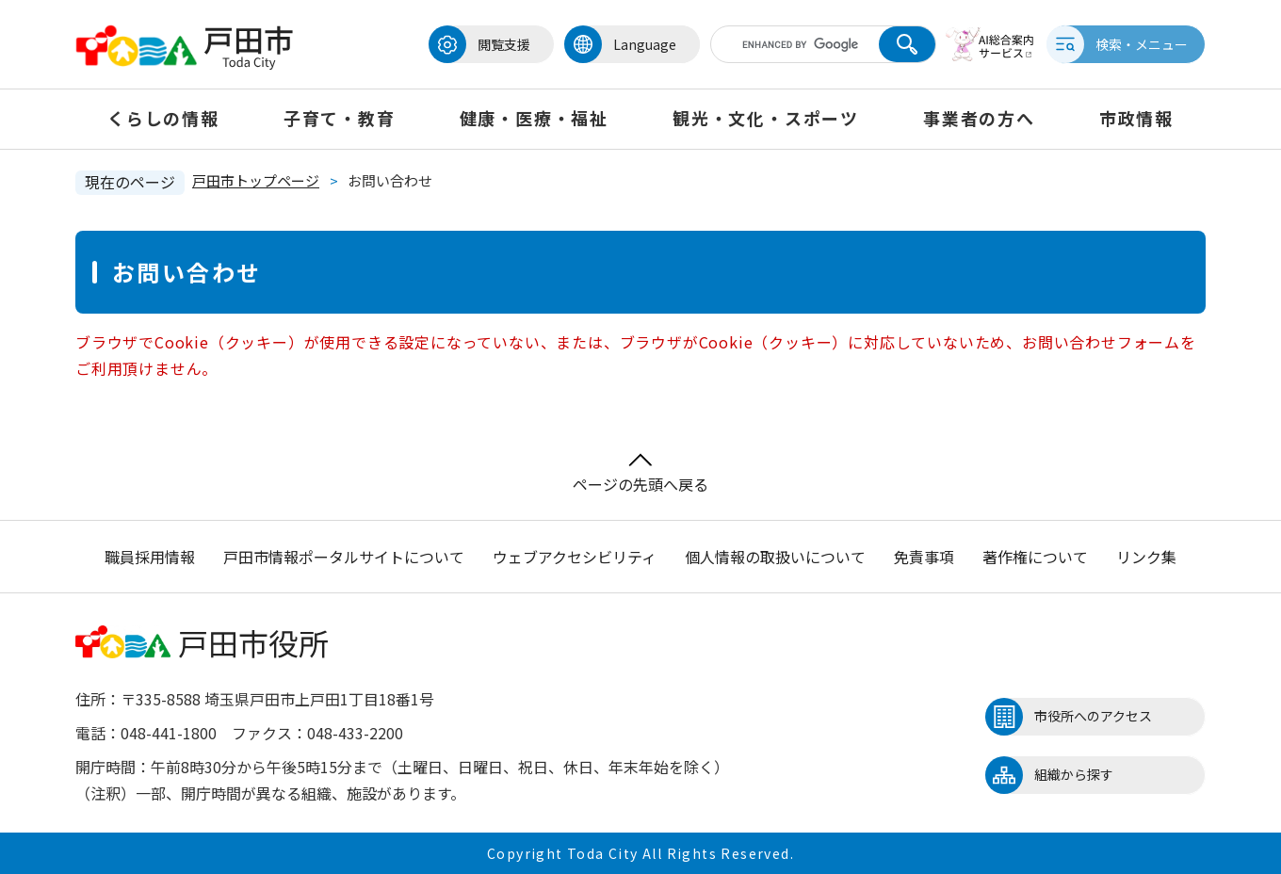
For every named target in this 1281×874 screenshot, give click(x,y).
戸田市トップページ (255, 180)
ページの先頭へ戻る (640, 474)
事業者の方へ (979, 117)
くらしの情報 (163, 117)
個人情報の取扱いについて (775, 556)
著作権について (1035, 556)
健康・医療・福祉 (534, 117)
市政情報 (1136, 117)
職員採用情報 (150, 556)
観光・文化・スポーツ (766, 117)
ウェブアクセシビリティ (575, 556)
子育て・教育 (340, 117)
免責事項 (924, 556)
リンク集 (1146, 556)
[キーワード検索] (794, 44)
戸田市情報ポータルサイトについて (343, 556)
